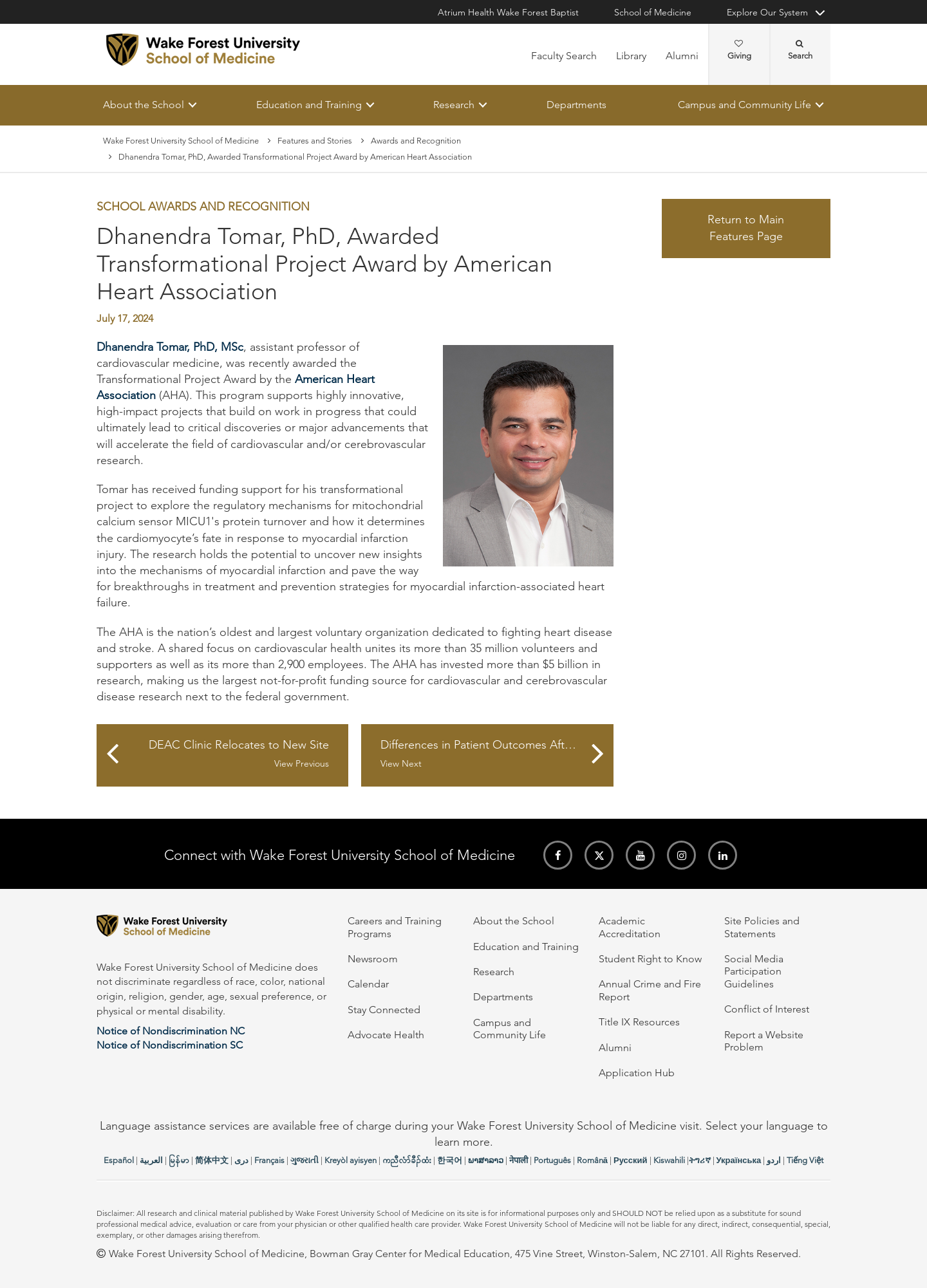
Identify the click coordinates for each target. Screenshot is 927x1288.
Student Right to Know (650, 959)
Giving (739, 50)
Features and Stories (314, 140)
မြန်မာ (179, 1160)
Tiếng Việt (805, 1160)
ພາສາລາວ (485, 1160)
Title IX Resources (639, 1022)
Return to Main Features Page (745, 228)
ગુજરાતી (304, 1160)
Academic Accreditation (629, 927)
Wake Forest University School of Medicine (181, 140)
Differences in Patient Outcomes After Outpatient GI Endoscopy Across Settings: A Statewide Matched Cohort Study (496, 754)
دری (241, 1160)
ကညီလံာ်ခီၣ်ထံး (406, 1160)
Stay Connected (384, 1009)
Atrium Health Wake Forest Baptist (508, 12)
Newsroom (373, 959)
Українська (739, 1160)
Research (453, 104)
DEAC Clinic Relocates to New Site (229, 754)
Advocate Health (386, 1035)
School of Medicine (652, 12)
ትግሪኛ (700, 1160)
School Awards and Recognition (203, 207)
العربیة (151, 1160)
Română (592, 1160)
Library (631, 56)
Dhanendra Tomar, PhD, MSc (170, 347)
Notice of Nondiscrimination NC (171, 1031)
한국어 (449, 1160)
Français (269, 1160)
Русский (630, 1160)
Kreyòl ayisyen (350, 1160)
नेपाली (518, 1160)
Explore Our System (767, 12)
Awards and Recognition (416, 140)
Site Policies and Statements (762, 927)
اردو (774, 1160)
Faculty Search (564, 56)
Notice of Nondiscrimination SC (170, 1045)
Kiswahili (669, 1160)
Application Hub (637, 1073)
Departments (576, 104)
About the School (143, 104)
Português (552, 1160)
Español (119, 1160)
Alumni (682, 56)
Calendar (368, 984)
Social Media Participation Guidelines (753, 971)
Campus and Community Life (744, 104)
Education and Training (309, 104)
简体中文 (212, 1160)
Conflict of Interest (766, 1009)
